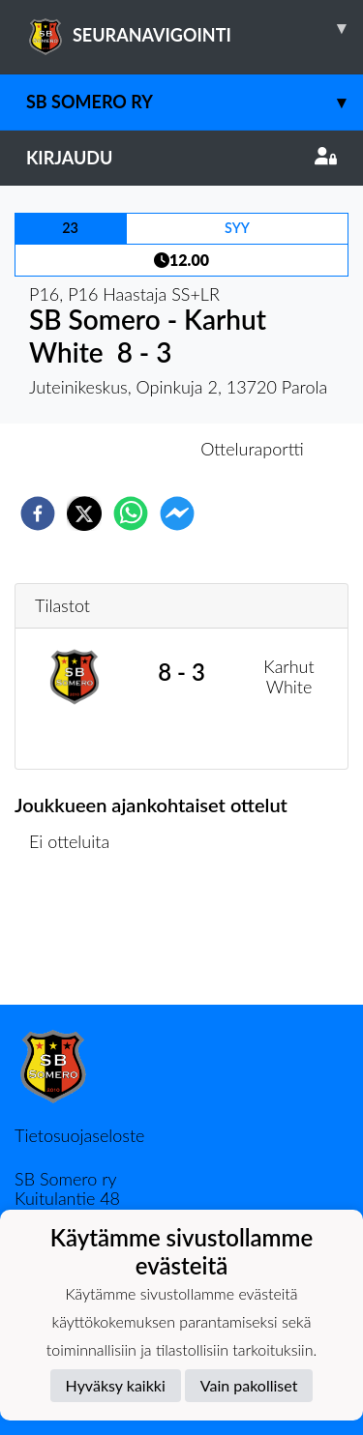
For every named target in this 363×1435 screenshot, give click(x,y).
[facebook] (37, 513)
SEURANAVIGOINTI (194, 28)
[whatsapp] (130, 513)
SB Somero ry (194, 102)
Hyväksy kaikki (116, 1385)
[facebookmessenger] (177, 513)
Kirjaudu (181, 157)
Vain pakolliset (249, 1385)
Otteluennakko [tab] (114, 448)
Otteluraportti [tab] (252, 448)
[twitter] (84, 513)
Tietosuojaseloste (79, 1135)
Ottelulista (77, 939)
